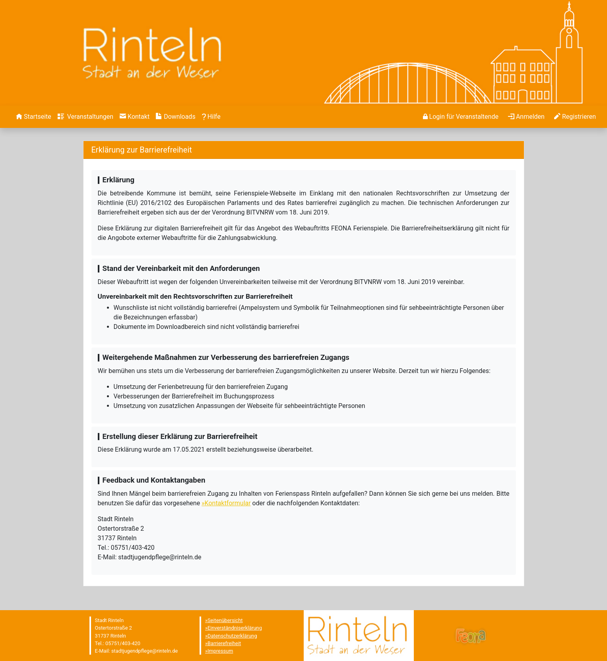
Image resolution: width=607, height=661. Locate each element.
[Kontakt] (134, 117)
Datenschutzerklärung (232, 636)
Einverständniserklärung (235, 628)
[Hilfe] (211, 117)
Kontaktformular (228, 503)
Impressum (220, 651)
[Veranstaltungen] (85, 117)
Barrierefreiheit (224, 643)
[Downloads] (175, 117)
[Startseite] (33, 117)
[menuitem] (33, 117)
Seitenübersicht (225, 620)
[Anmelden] (461, 117)
